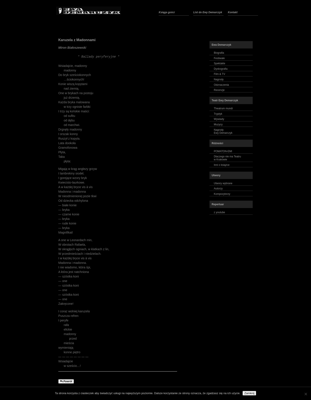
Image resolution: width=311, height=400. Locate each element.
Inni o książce (222, 164)
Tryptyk (218, 113)
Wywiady (219, 119)
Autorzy (218, 188)
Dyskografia (220, 68)
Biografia (219, 52)
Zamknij (249, 393)
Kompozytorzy (222, 193)
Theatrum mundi (223, 108)
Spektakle (219, 63)
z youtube (219, 212)
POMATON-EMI (223, 151)
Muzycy (218, 124)
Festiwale (219, 58)
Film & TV (219, 74)
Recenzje (219, 90)
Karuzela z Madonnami (76, 40)
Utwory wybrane (223, 183)
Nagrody (219, 79)
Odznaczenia (221, 84)
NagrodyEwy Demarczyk (223, 131)
